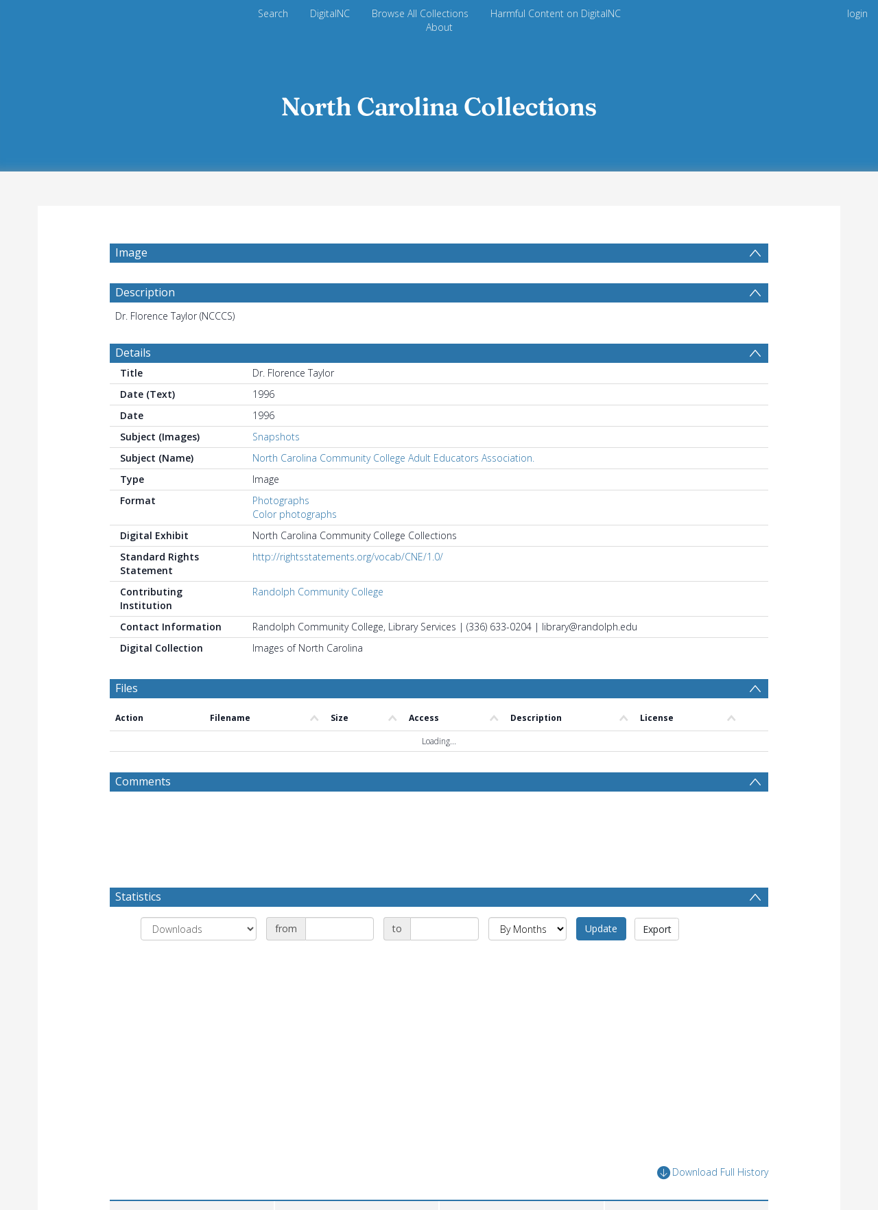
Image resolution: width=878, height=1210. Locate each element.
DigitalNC (330, 13)
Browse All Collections (420, 13)
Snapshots (276, 469)
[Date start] (339, 961)
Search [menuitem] (273, 13)
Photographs (280, 533)
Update (601, 961)
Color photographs (294, 547)
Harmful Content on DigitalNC (555, 13)
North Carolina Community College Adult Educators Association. (393, 490)
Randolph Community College (317, 624)
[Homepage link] (439, 102)
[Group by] (199, 961)
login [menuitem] (857, 13)
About (439, 27)
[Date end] (444, 961)
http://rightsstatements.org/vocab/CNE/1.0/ (347, 589)
